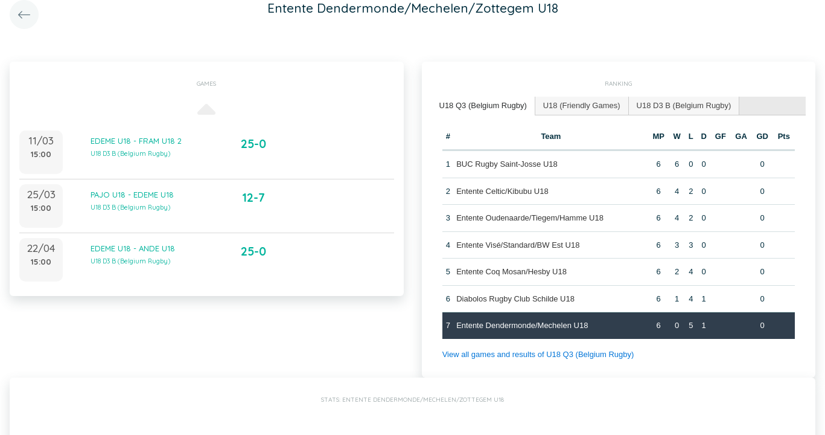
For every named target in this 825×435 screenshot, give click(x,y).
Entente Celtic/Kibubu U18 (502, 191)
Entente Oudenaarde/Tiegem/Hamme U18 (530, 217)
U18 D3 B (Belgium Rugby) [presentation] (684, 105)
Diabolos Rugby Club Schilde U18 (515, 298)
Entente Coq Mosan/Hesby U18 (511, 271)
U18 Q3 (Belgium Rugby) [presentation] (483, 105)
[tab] (483, 106)
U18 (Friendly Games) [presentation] (581, 105)
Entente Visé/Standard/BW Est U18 (517, 245)
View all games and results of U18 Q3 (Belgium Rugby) (538, 354)
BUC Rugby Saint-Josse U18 (507, 164)
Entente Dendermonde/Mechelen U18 (522, 325)
